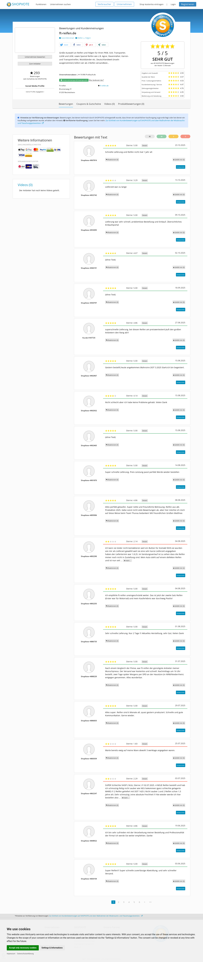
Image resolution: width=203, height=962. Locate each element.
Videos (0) (109, 103)
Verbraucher (104, 4)
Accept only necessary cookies (23, 948)
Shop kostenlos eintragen (152, 4)
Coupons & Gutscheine (88, 103)
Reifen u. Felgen (83, 38)
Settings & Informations (52, 948)
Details (144, 145)
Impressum (11, 954)
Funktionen (41, 4)
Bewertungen (66, 103)
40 (161, 136)
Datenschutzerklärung (25, 954)
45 (150, 136)
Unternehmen (124, 4)
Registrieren (187, 4)
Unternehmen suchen (60, 4)
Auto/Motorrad (66, 38)
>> (150, 902)
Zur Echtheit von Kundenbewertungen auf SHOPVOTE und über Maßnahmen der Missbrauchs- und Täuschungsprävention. (96, 916)
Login (173, 4)
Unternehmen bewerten (35, 57)
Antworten (181, 167)
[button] (64, 45)
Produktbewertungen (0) (131, 103)
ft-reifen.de (104, 85)
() (179, 160)
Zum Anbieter (35, 63)
